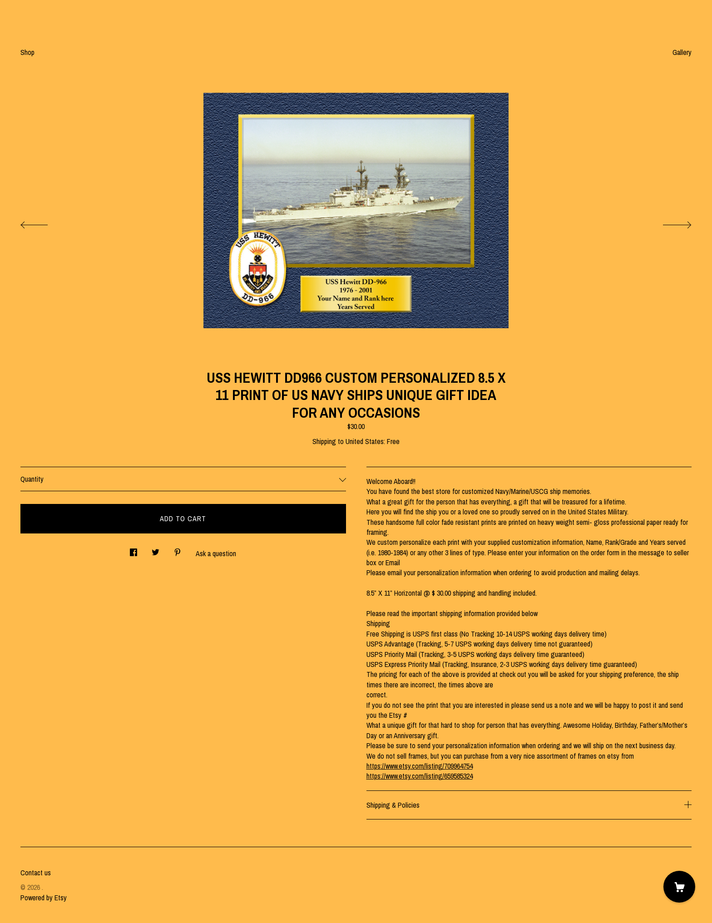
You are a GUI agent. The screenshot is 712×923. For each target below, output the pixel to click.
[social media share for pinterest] (177, 550)
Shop (27, 52)
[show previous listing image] (43, 222)
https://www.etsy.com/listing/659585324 (419, 776)
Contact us (35, 873)
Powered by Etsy (43, 898)
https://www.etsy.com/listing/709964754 (419, 766)
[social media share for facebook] (133, 550)
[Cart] (679, 887)
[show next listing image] (669, 222)
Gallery (682, 52)
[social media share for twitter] (155, 550)
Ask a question (216, 553)
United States (365, 441)
